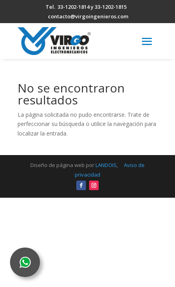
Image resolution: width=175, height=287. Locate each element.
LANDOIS (106, 165)
